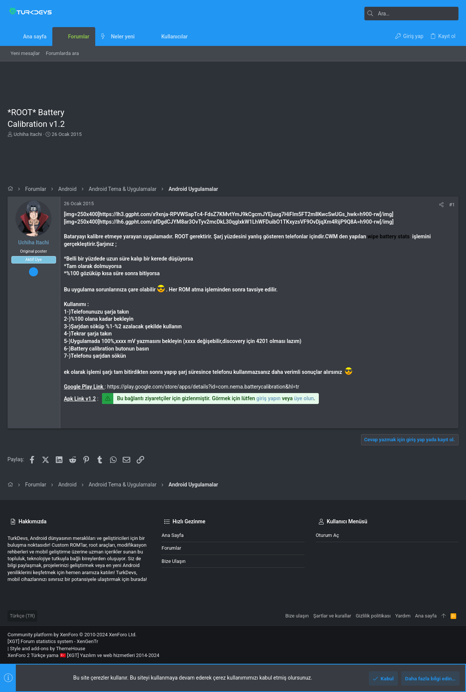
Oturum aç (327, 535)
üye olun (304, 398)
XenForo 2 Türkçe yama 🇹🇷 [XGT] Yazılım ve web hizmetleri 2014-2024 (83, 655)
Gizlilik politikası (373, 616)
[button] (141, 36)
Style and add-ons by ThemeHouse (47, 648)
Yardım (403, 616)
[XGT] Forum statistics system (53, 641)
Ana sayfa (172, 535)
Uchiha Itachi (28, 134)
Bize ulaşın (173, 561)
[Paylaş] (441, 204)
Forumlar (171, 548)
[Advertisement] (279, 123)
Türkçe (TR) (22, 616)
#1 (452, 204)
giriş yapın (268, 398)
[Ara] (411, 13)
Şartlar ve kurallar (332, 616)
